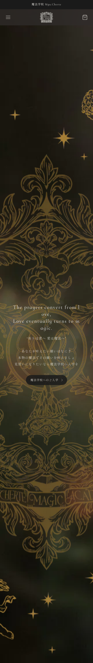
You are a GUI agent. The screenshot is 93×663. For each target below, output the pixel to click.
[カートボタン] (85, 17)
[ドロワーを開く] (8, 17)
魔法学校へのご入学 (45, 381)
